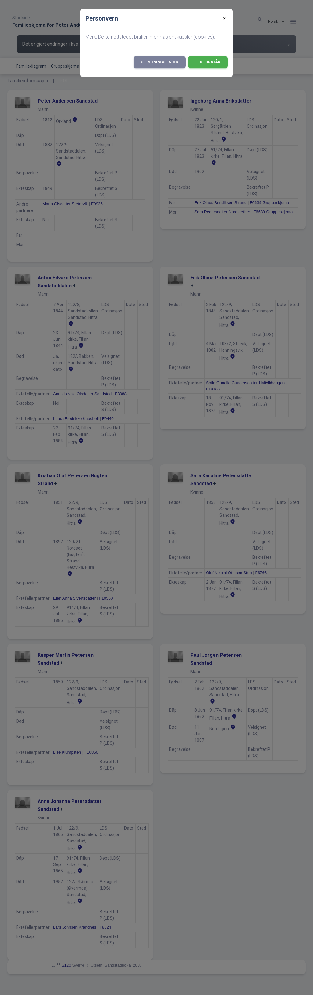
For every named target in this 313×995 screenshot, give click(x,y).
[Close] (224, 18)
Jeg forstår (207, 62)
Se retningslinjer (159, 62)
